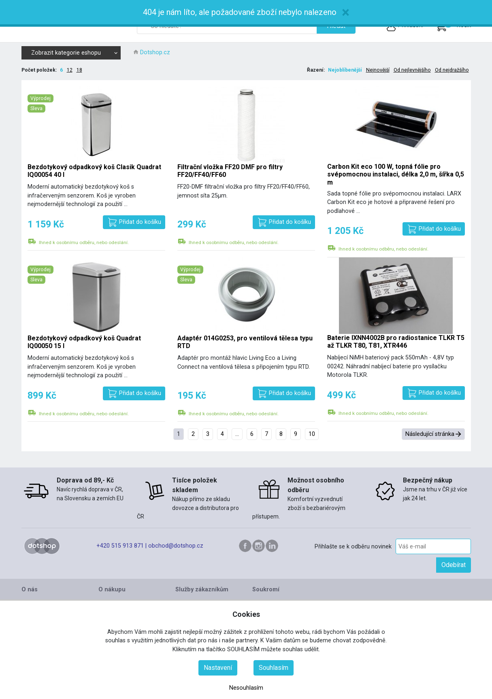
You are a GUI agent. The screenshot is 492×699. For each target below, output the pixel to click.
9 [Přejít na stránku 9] (295, 434)
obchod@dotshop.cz (175, 545)
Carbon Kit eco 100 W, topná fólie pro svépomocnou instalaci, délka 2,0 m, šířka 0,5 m (395, 174)
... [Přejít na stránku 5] (237, 434)
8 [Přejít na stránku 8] (281, 434)
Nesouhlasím (246, 687)
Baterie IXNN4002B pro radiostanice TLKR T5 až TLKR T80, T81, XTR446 (395, 341)
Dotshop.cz (155, 52)
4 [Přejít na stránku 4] (222, 434)
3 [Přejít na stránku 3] (207, 434)
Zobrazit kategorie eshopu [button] (74, 52)
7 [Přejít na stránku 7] (266, 434)
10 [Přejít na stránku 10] (312, 434)
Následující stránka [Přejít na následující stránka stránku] (429, 434)
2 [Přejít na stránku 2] (193, 434)
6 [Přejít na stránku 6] (251, 434)
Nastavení (218, 667)
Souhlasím (273, 667)
